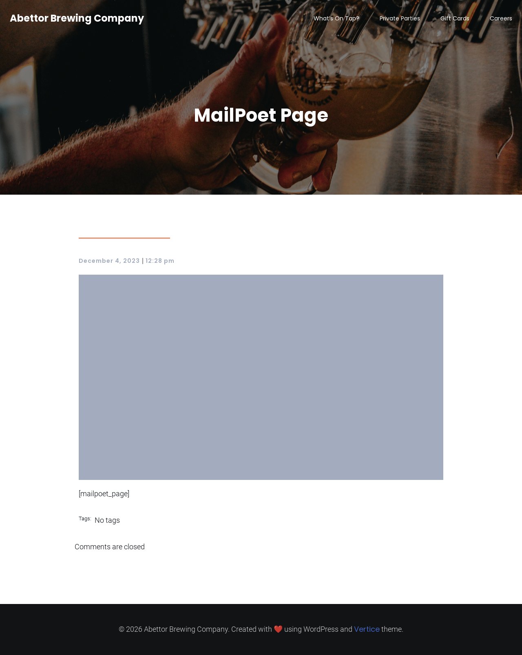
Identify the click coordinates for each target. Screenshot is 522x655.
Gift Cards (454, 18)
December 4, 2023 (109, 261)
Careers (501, 18)
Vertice (367, 629)
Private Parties (400, 18)
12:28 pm (160, 261)
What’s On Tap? (336, 18)
